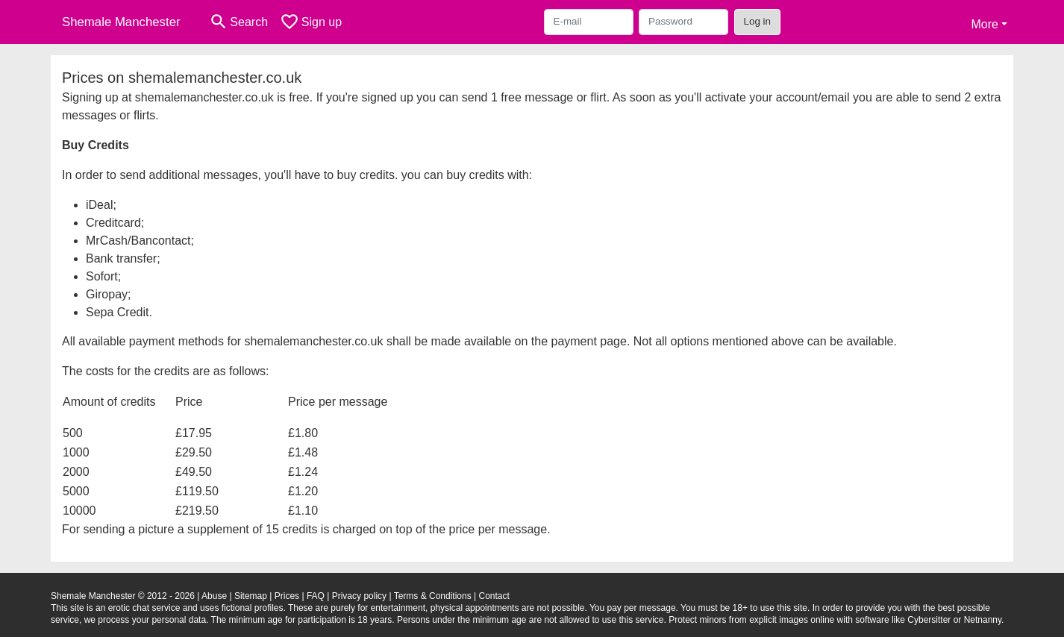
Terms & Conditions (433, 596)
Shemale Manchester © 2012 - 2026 (123, 596)
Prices (287, 596)
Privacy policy (359, 596)
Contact (493, 596)
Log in (758, 21)
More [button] (984, 24)
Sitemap (250, 596)
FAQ (316, 596)
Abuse (214, 596)
